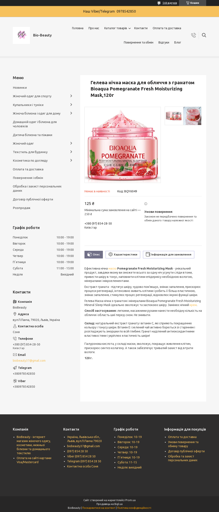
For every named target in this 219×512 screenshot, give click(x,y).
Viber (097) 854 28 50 (81, 456)
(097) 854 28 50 (77, 451)
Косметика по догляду (30, 160)
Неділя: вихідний (130, 467)
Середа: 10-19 (128, 447)
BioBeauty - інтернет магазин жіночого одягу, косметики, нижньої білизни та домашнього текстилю (34, 445)
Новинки (20, 87)
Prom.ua (130, 500)
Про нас (94, 28)
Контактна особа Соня (82, 466)
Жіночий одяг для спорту (32, 96)
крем (193, 305)
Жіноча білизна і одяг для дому (36, 113)
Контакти (141, 28)
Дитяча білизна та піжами (32, 135)
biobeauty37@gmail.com (29, 360)
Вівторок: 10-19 (128, 442)
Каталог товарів (115, 28)
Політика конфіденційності (134, 507)
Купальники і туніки (28, 105)
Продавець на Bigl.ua (109, 504)
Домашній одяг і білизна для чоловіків (35, 124)
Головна (77, 28)
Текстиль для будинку (30, 152)
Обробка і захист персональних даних (37, 188)
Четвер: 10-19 (127, 452)
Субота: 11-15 (127, 462)
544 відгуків (170, 2)
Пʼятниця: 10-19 (129, 457)
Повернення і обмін (28, 178)
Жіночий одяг (23, 143)
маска (112, 268)
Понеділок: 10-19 (130, 437)
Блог (177, 42)
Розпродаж (21, 208)
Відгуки (163, 42)
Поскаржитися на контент (98, 507)
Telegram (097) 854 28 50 (84, 461)
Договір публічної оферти (33, 199)
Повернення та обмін (138, 42)
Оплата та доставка (167, 28)
